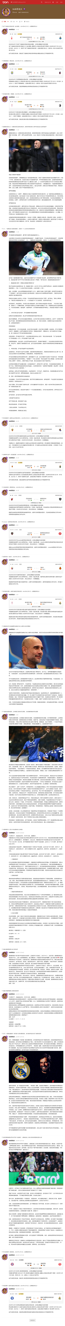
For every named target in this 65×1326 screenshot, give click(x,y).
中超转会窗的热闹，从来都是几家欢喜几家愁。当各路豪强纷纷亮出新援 (20, 711)
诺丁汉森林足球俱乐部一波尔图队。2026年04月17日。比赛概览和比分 (20, 26)
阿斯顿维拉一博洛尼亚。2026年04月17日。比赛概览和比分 (17, 61)
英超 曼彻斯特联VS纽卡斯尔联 (10, 949)
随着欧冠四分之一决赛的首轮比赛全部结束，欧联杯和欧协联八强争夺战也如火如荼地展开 (24, 126)
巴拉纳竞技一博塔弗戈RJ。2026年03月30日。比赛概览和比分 (18, 487)
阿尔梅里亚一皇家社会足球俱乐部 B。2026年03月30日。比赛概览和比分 (20, 418)
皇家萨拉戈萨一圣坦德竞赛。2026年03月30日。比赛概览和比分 (18, 454)
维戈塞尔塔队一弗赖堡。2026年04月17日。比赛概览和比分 (17, 94)
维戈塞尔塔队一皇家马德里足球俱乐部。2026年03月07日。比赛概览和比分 (21, 591)
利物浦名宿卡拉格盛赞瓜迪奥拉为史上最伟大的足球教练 (16, 626)
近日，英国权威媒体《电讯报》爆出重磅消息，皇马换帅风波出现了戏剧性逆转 (22, 1033)
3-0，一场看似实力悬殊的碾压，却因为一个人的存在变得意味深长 (19, 228)
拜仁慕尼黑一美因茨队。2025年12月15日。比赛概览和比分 (17, 1252)
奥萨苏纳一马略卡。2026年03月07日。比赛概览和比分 (16, 556)
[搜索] (41, 2)
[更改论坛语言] (47, 2)
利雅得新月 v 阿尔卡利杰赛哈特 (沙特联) (13, 829)
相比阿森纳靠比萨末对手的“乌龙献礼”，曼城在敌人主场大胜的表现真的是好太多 (22, 1137)
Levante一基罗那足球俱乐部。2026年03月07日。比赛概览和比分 (19, 522)
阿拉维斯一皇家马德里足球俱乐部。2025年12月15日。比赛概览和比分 (20, 1285)
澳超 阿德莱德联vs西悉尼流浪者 (11, 991)
